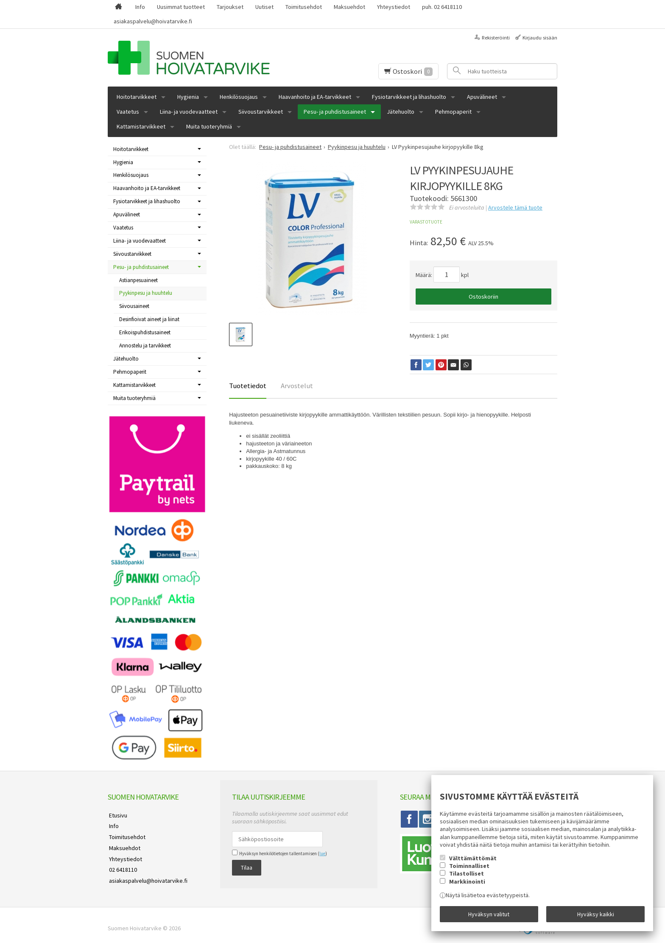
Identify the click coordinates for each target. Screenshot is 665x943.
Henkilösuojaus (239, 97)
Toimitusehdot (303, 7)
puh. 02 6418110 (442, 7)
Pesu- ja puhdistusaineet (335, 111)
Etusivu (117, 815)
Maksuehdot (349, 7)
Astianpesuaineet (138, 280)
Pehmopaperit (453, 111)
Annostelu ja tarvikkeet (145, 345)
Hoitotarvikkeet (136, 97)
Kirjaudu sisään (539, 37)
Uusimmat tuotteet (181, 7)
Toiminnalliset (469, 867)
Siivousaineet (134, 306)
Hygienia (188, 97)
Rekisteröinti (496, 37)
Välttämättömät (473, 859)
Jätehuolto (400, 111)
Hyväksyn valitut (488, 914)
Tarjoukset (230, 7)
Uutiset (264, 7)
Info (140, 7)
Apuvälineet (482, 97)
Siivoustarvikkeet (260, 111)
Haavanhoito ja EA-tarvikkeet (315, 97)
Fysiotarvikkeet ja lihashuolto (409, 97)
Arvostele (515, 207)
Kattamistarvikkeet (141, 126)
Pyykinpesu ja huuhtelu (145, 293)
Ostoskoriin (483, 296)
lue (322, 853)
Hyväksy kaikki (595, 914)
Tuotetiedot (247, 385)
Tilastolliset (466, 875)
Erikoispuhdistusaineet (144, 332)
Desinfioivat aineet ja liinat (149, 319)
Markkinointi (467, 883)
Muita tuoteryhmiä (209, 126)
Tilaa (246, 867)
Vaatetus (128, 111)
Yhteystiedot (393, 7)
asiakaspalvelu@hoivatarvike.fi (153, 21)
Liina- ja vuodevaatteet (189, 111)
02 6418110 (122, 865)
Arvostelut (297, 385)
